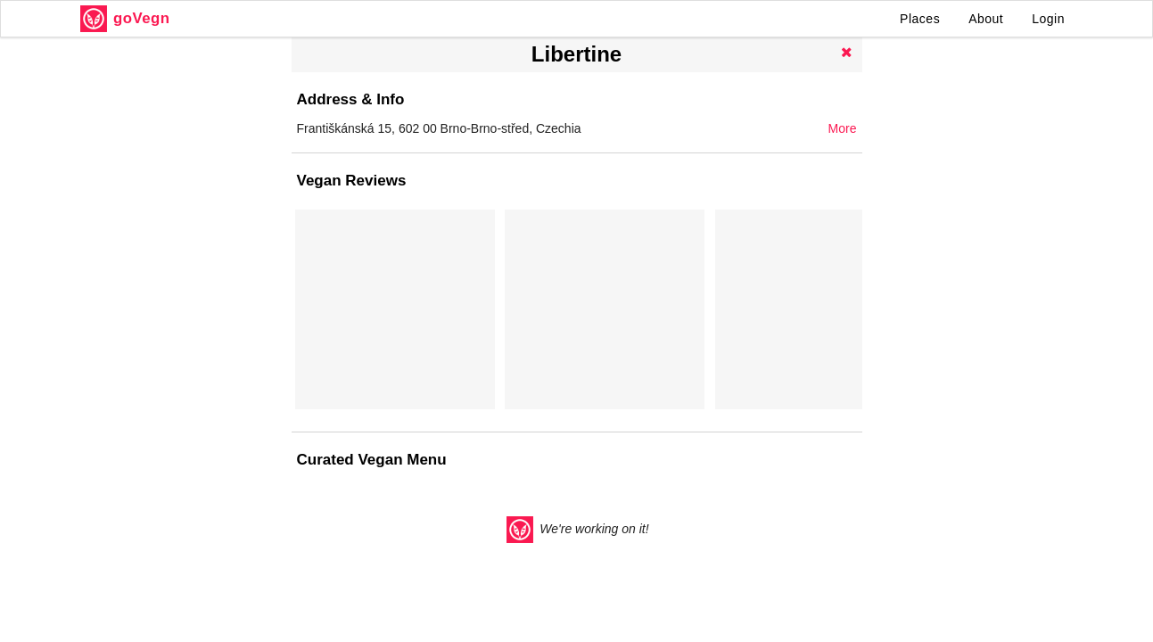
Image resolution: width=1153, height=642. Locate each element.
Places (920, 19)
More (842, 128)
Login (1048, 19)
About (985, 19)
